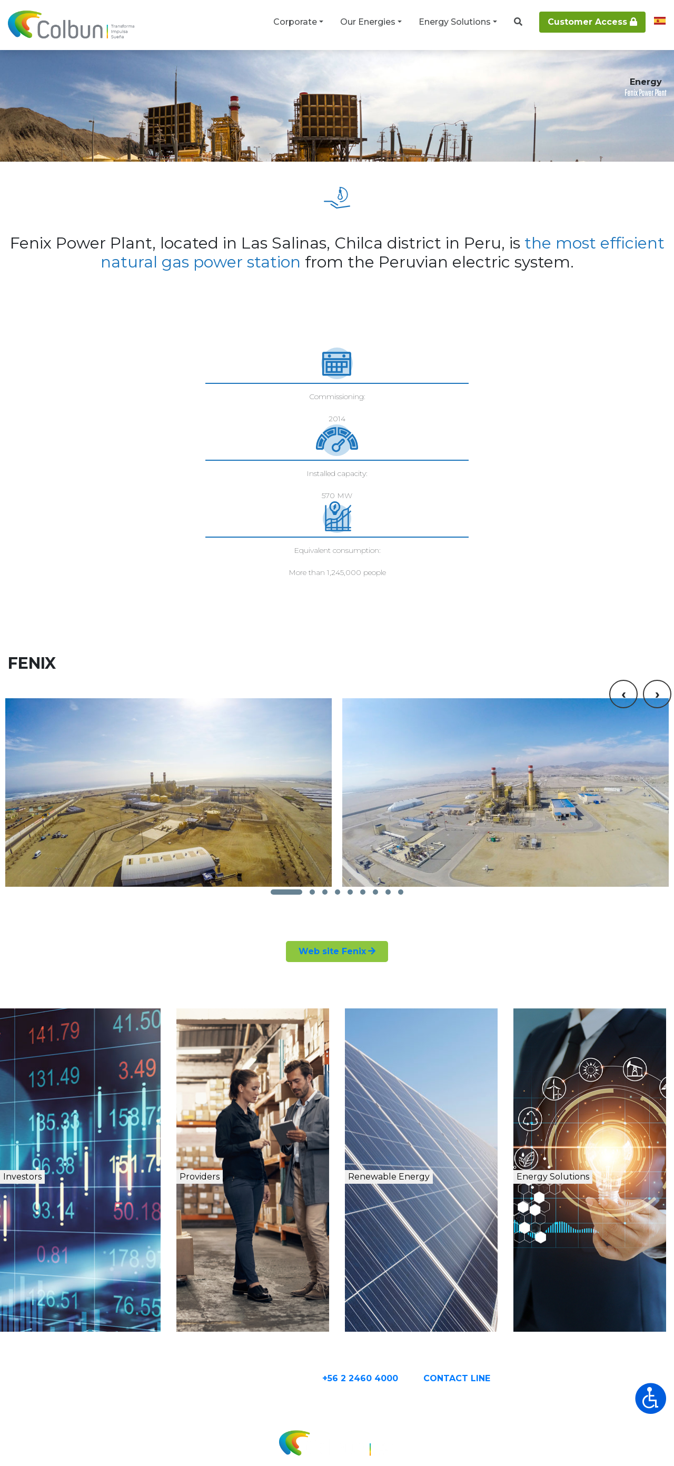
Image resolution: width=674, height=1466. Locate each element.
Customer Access (592, 22)
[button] (286, 811)
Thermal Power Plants (182, 69)
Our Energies (367, 22)
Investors (53, 1110)
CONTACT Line (498, 1309)
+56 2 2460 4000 (402, 1309)
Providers (228, 1110)
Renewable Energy (433, 1110)
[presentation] (623, 569)
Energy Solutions (455, 22)
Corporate (295, 22)
